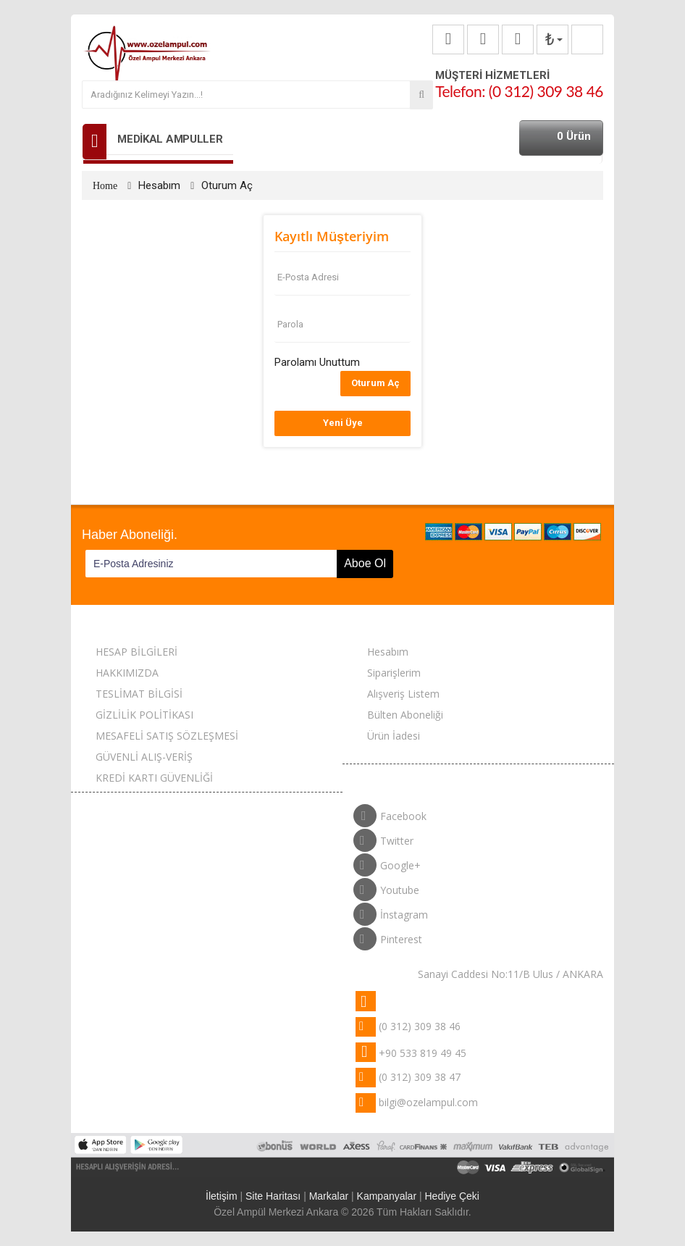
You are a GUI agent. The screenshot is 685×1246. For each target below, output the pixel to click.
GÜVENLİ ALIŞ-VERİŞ (144, 757)
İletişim (222, 1196)
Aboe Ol (365, 563)
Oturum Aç (227, 185)
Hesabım (159, 185)
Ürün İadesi (393, 736)
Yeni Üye (343, 422)
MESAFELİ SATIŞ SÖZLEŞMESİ (167, 736)
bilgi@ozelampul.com (428, 1102)
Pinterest (387, 936)
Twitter (383, 837)
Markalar (328, 1196)
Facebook (389, 812)
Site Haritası (273, 1196)
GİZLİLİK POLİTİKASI (144, 715)
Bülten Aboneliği (405, 715)
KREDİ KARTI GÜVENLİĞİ (154, 778)
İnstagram (390, 911)
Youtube (386, 886)
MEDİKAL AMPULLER (169, 139)
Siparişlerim (394, 673)
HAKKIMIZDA (127, 673)
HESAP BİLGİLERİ (136, 651)
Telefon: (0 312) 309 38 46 (519, 91)
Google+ (387, 862)
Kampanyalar (387, 1196)
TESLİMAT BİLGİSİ (139, 694)
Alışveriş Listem (403, 694)
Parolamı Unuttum (317, 362)
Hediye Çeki (451, 1196)
